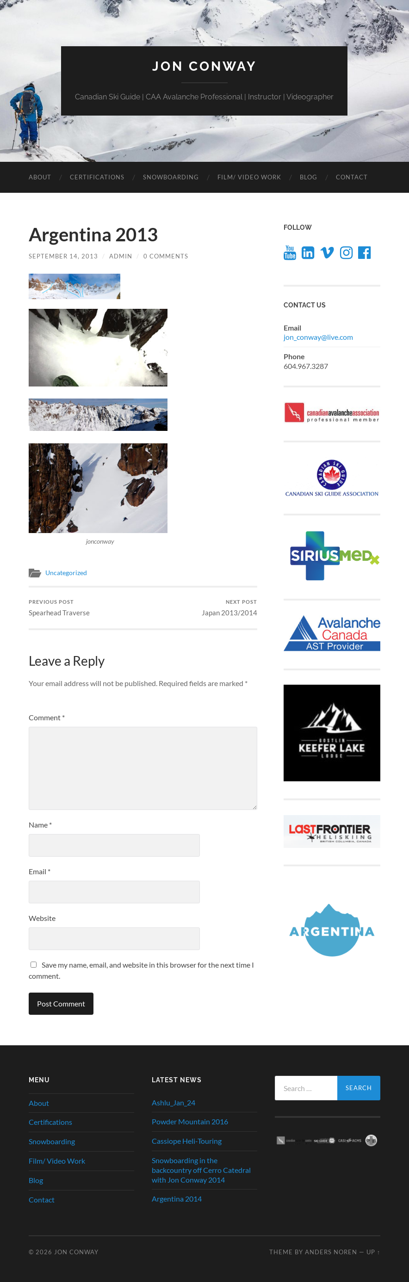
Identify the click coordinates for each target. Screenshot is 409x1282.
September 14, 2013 (63, 256)
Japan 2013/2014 (229, 608)
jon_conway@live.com (318, 336)
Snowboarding (171, 177)
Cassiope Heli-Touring (187, 1140)
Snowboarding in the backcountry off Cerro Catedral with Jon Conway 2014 (201, 1170)
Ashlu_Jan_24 (173, 1102)
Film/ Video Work (249, 177)
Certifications (97, 177)
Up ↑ (373, 1252)
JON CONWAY (204, 66)
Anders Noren (331, 1252)
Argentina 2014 (177, 1198)
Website (42, 918)
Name (40, 824)
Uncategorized (66, 573)
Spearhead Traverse (59, 608)
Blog (308, 177)
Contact (352, 177)
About (40, 177)
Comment (47, 717)
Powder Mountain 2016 (190, 1121)
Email (39, 871)
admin (120, 256)
